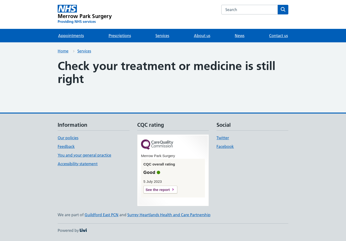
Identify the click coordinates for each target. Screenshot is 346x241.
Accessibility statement (78, 163)
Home (63, 51)
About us (202, 35)
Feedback (66, 146)
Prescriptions (120, 35)
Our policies (68, 137)
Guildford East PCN (101, 214)
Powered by (72, 230)
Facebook (225, 146)
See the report (158, 190)
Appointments (71, 35)
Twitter (222, 137)
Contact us (278, 35)
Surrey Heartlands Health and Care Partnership (168, 214)
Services (162, 35)
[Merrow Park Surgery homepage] (85, 14)
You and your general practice (84, 155)
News (239, 35)
